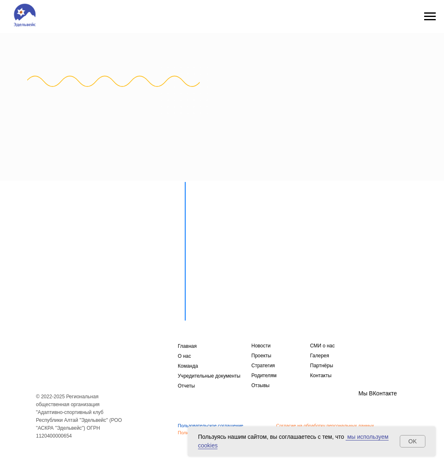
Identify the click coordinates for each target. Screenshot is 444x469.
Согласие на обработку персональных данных (325, 425)
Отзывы (260, 385)
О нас (184, 356)
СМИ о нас (322, 346)
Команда (188, 366)
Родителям (264, 375)
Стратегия (263, 365)
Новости (260, 346)
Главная (187, 346)
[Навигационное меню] (430, 16)
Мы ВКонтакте (377, 393)
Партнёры (321, 365)
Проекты (261, 356)
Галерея (319, 356)
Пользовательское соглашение (210, 425)
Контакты (321, 375)
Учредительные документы (209, 376)
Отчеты (186, 386)
